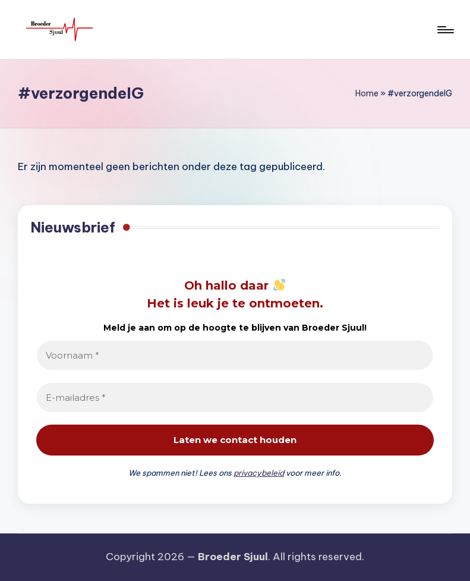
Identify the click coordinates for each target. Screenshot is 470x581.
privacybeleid (259, 473)
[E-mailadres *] (235, 397)
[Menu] (444, 30)
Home (366, 93)
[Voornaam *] (235, 355)
